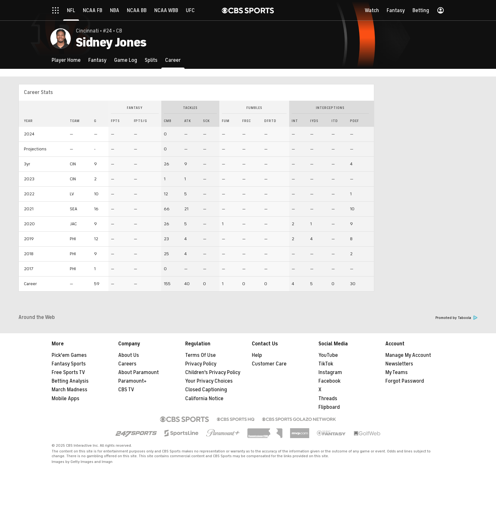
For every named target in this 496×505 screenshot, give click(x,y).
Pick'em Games (69, 355)
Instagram (330, 372)
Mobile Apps (65, 398)
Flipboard (329, 407)
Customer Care (269, 364)
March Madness (69, 389)
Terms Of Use (200, 355)
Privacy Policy (200, 364)
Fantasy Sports (69, 364)
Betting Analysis (70, 381)
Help (257, 355)
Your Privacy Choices (209, 381)
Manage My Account (408, 355)
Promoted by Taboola (456, 318)
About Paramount (138, 372)
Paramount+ (132, 381)
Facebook (329, 381)
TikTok (325, 364)
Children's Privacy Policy (212, 372)
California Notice (204, 398)
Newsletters (399, 364)
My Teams (396, 372)
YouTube (328, 355)
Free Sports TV (68, 372)
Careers (127, 364)
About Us (128, 355)
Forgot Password (404, 381)
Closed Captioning (206, 389)
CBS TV (126, 389)
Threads (327, 398)
